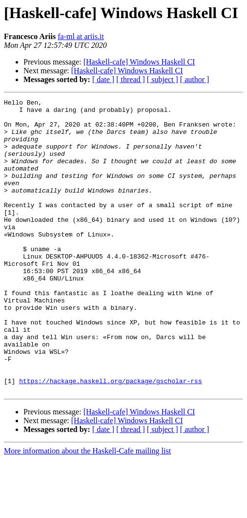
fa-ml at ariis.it (81, 36)
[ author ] (194, 79)
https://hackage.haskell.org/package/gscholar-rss (110, 437)
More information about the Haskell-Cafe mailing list (87, 509)
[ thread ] (130, 79)
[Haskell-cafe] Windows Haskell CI (139, 62)
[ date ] (103, 79)
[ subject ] (162, 79)
